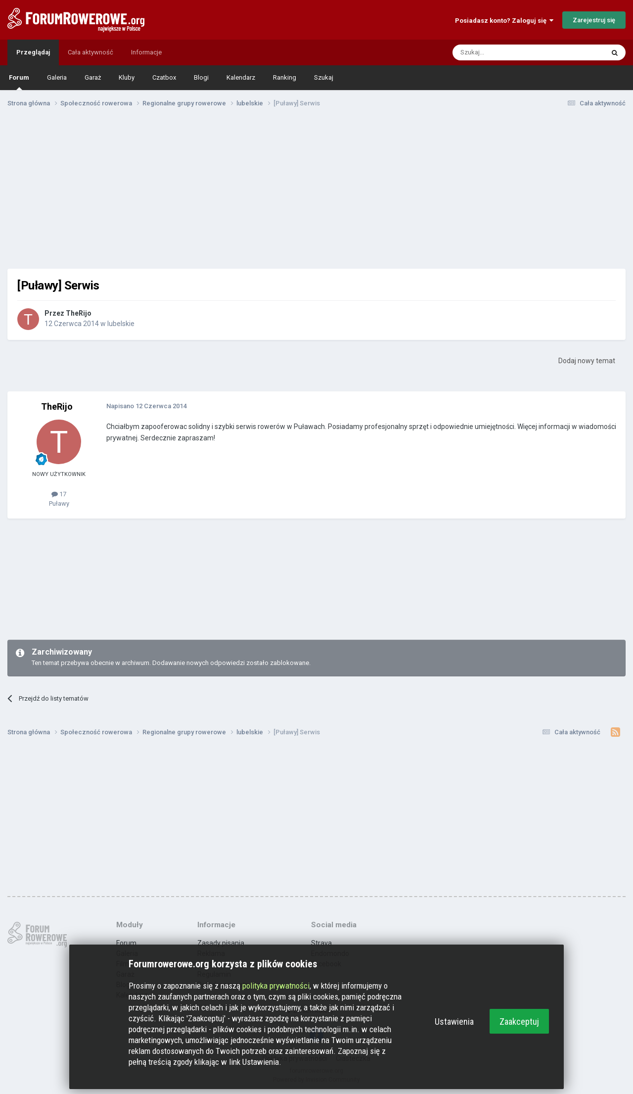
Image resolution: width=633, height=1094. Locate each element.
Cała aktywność (90, 52)
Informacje (146, 52)
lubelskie (121, 324)
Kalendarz (240, 77)
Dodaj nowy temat (586, 361)
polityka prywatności (276, 986)
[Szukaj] (504, 52)
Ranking (284, 77)
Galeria (57, 77)
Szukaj (323, 77)
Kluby (127, 77)
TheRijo (78, 313)
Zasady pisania (220, 943)
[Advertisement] (316, 192)
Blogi (201, 77)
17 (58, 494)
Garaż (93, 77)
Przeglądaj (33, 52)
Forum (19, 82)
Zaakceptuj (519, 1021)
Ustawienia (454, 1021)
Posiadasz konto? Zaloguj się (504, 20)
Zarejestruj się (594, 20)
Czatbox (164, 77)
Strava (321, 943)
